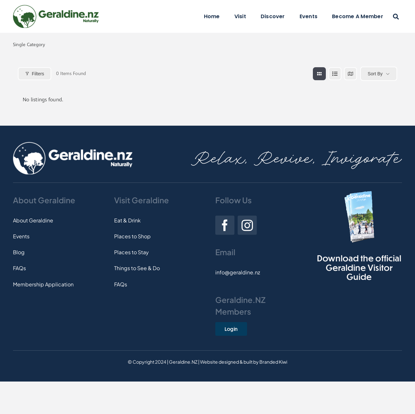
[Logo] (56, 7)
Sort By (375, 73)
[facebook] (224, 225)
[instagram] (247, 225)
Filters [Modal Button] (34, 73)
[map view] (350, 73)
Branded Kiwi (273, 362)
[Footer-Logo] (72, 144)
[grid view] (319, 73)
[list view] (334, 73)
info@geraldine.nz (237, 272)
